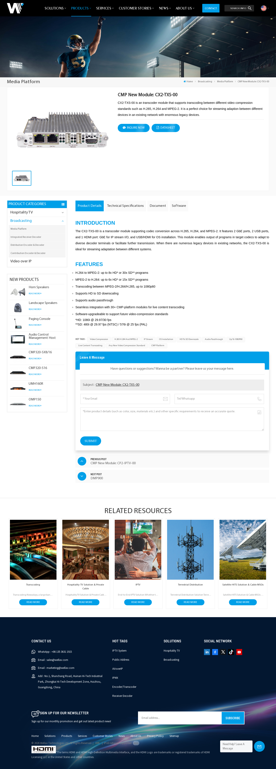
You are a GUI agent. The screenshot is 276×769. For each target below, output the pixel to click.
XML (97, 743)
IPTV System (119, 650)
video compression (99, 339)
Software (179, 206)
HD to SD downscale (189, 339)
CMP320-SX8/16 (40, 352)
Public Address (120, 660)
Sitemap (174, 736)
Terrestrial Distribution (190, 585)
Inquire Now (134, 127)
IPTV (138, 585)
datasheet (166, 127)
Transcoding (33, 585)
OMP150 (35, 399)
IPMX (115, 678)
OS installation (166, 339)
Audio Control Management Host (42, 336)
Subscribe (233, 718)
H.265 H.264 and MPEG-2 (126, 339)
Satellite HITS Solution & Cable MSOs (242, 585)
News (163, 8)
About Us (184, 8)
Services (103, 8)
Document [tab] (158, 206)
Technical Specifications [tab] (125, 206)
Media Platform (225, 81)
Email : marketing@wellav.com (56, 668)
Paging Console (39, 319)
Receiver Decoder (122, 696)
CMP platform (157, 345)
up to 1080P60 (235, 339)
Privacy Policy (155, 736)
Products (80, 8)
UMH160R (36, 384)
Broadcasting (205, 81)
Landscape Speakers (43, 303)
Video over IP (20, 261)
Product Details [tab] (90, 206)
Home (188, 81)
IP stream (148, 339)
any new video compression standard (127, 345)
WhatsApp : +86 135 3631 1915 (55, 652)
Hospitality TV (21, 212)
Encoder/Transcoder (124, 687)
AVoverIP (117, 669)
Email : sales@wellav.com (53, 660)
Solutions (54, 8)
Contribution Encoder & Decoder (28, 253)
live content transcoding (90, 345)
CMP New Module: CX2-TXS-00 (117, 385)
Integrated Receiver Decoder (26, 237)
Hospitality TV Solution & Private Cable (85, 587)
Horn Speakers (39, 287)
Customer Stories (135, 8)
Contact (211, 8)
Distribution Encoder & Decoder (27, 245)
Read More (35, 294)
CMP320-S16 (38, 368)
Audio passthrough (214, 339)
